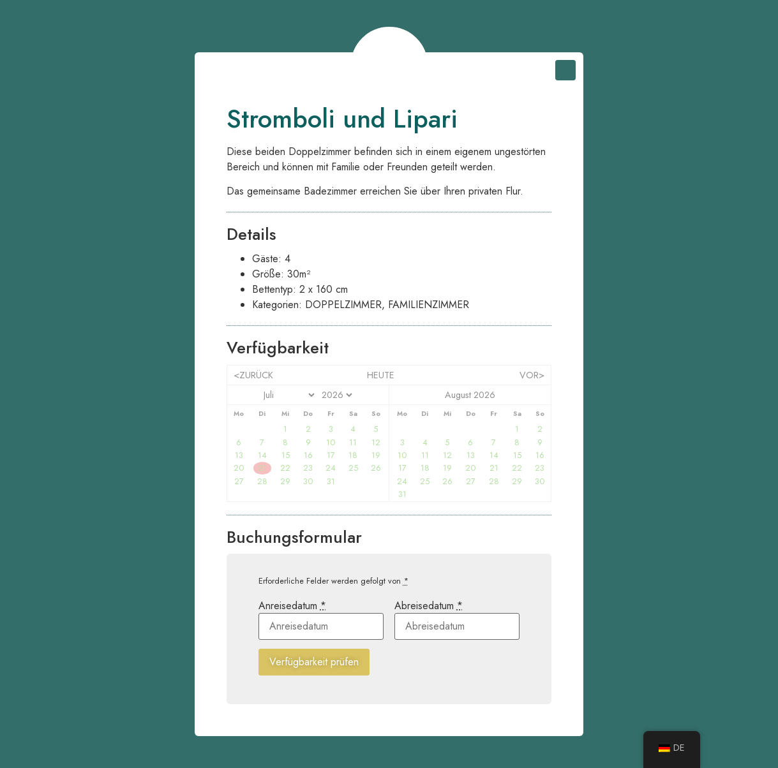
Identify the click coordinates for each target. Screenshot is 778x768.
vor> (532, 375)
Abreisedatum (428, 606)
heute (380, 375)
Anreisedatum (292, 606)
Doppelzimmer (343, 304)
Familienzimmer (428, 304)
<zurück (253, 375)
